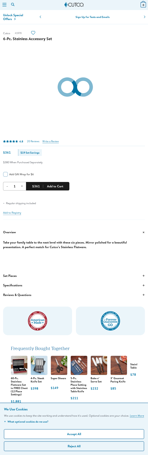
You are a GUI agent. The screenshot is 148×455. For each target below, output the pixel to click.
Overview (74, 232)
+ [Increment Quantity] (22, 186)
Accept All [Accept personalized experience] (74, 434)
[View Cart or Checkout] (143, 6)
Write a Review (50, 141)
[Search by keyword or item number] (13, 5)
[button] (40, 17)
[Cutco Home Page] (74, 5)
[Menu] (4, 5)
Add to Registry (12, 212)
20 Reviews (33, 141)
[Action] (33, 33)
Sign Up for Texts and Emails (93, 17)
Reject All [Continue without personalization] (74, 446)
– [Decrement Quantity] (7, 186)
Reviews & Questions (74, 295)
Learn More (137, 415)
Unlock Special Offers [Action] (13, 17)
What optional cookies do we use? (26, 421)
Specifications (74, 285)
